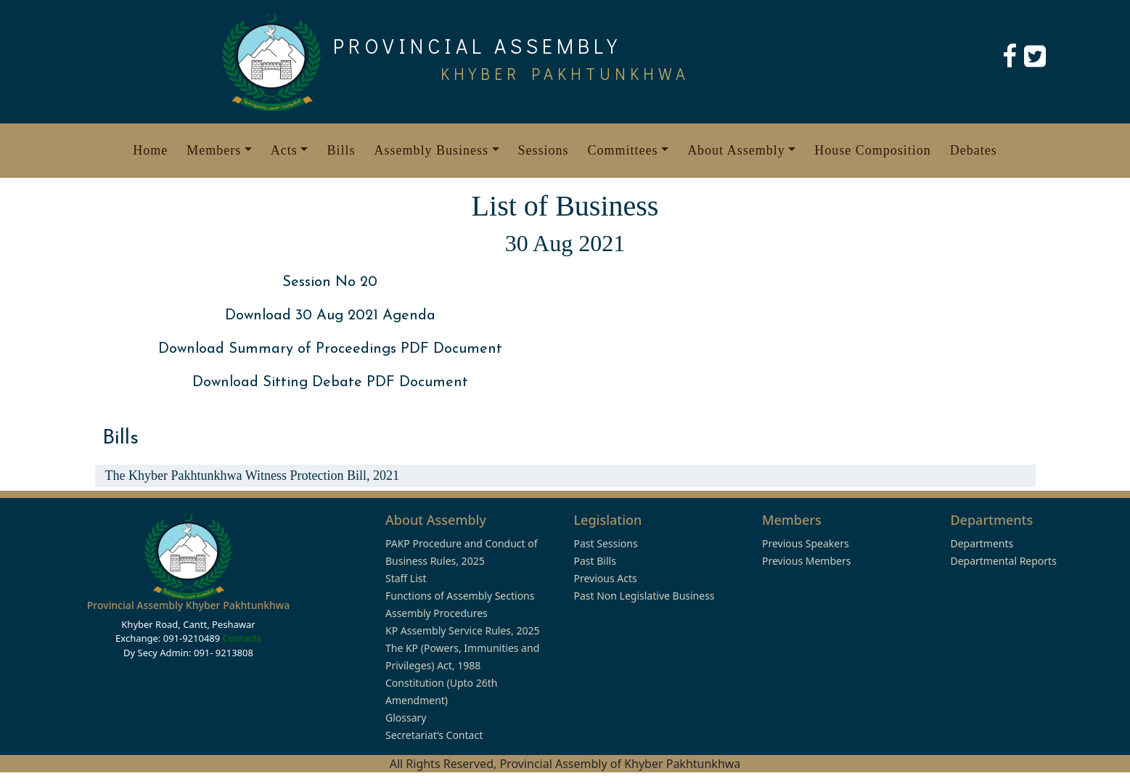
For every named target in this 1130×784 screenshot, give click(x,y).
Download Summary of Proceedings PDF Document (330, 349)
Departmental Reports (1003, 561)
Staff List (406, 578)
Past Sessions (605, 543)
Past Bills (594, 561)
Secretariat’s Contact (434, 735)
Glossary (405, 717)
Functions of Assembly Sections (460, 596)
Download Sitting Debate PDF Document (330, 382)
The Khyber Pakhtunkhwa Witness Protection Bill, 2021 (252, 475)
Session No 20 (329, 282)
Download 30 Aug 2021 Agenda (330, 316)
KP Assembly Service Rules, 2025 (462, 630)
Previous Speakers (805, 543)
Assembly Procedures (436, 613)
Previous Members (806, 561)
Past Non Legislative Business (643, 596)
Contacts (242, 638)
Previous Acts (604, 578)
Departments (981, 543)
